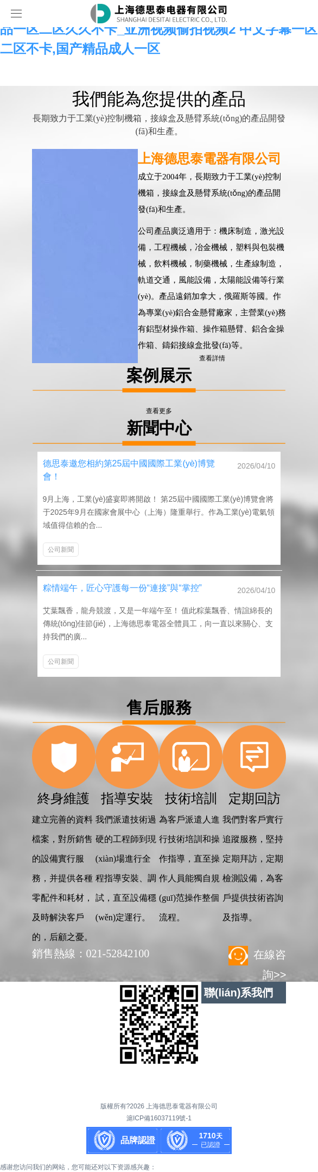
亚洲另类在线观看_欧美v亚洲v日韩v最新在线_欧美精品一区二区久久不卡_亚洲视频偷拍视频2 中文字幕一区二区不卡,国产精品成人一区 (158, 29)
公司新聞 (61, 549)
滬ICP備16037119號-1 (159, 1118)
